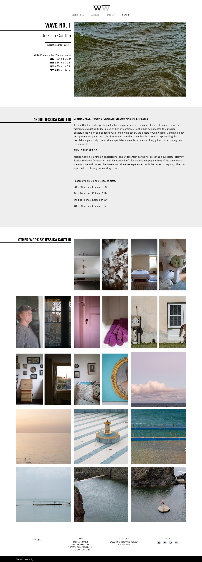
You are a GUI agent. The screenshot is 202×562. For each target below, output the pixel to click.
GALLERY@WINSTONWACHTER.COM (104, 118)
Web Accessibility (24, 559)
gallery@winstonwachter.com (124, 542)
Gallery (111, 15)
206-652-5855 (124, 544)
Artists (95, 15)
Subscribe (38, 540)
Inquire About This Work (57, 45)
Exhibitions (78, 15)
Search (126, 15)
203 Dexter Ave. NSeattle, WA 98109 (80, 543)
